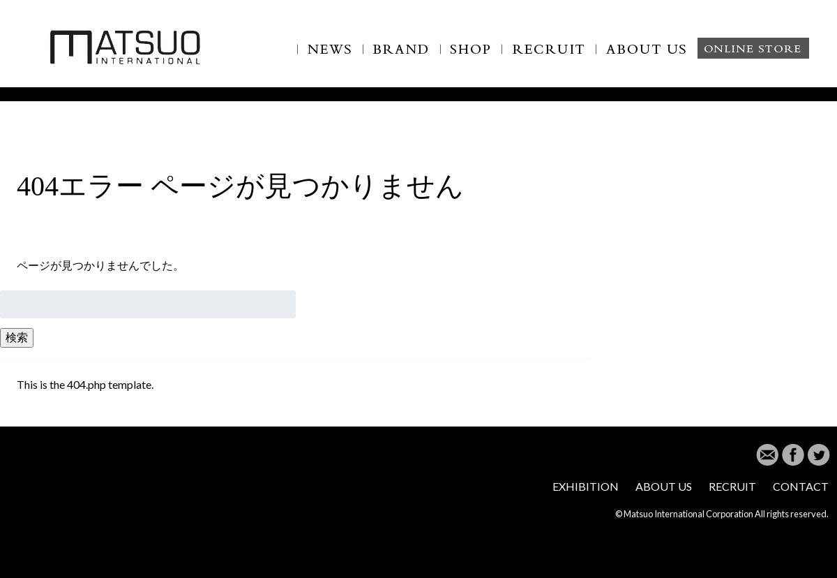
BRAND (402, 57)
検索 (17, 336)
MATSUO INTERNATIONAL (125, 46)
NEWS (329, 57)
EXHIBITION (585, 486)
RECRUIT (732, 486)
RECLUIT (549, 57)
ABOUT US (655, 57)
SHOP (471, 57)
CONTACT (801, 486)
